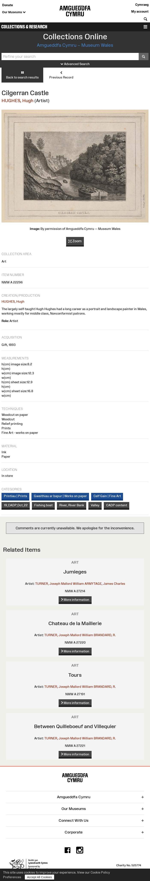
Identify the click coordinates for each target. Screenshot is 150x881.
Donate (7, 5)
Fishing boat (43, 505)
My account (140, 11)
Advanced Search (75, 64)
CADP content (116, 505)
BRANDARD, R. (105, 635)
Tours (75, 675)
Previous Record (61, 75)
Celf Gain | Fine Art (107, 496)
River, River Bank (71, 505)
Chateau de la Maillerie (75, 623)
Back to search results (22, 75)
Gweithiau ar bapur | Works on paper (60, 496)
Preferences (12, 877)
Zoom (75, 241)
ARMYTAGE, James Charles (105, 583)
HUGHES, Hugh (17, 100)
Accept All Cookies (39, 877)
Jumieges (75, 572)
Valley (95, 505)
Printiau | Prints (15, 496)
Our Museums (14, 12)
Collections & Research (24, 27)
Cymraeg (142, 4)
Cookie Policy (100, 872)
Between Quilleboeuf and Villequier (75, 726)
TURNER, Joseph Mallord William (59, 583)
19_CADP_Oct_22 (16, 505)
